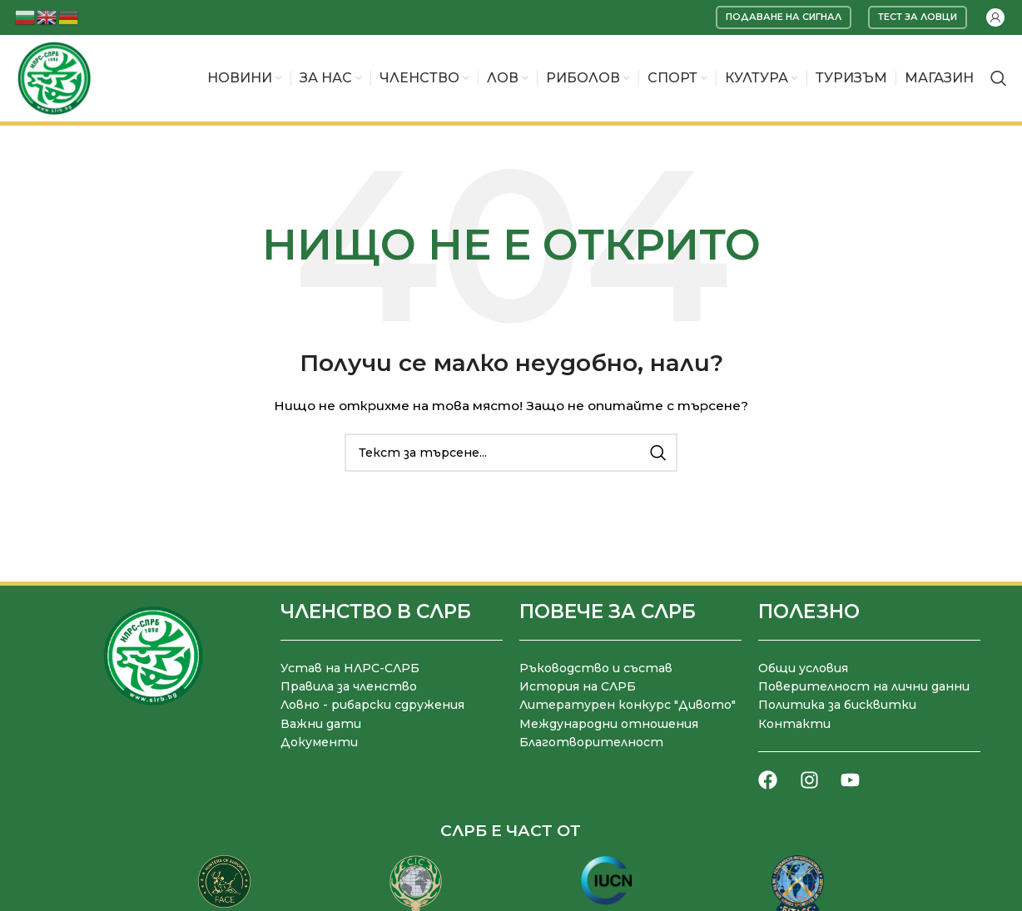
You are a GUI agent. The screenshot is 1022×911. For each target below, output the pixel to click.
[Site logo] (54, 77)
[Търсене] (998, 78)
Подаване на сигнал (783, 16)
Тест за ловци (917, 16)
